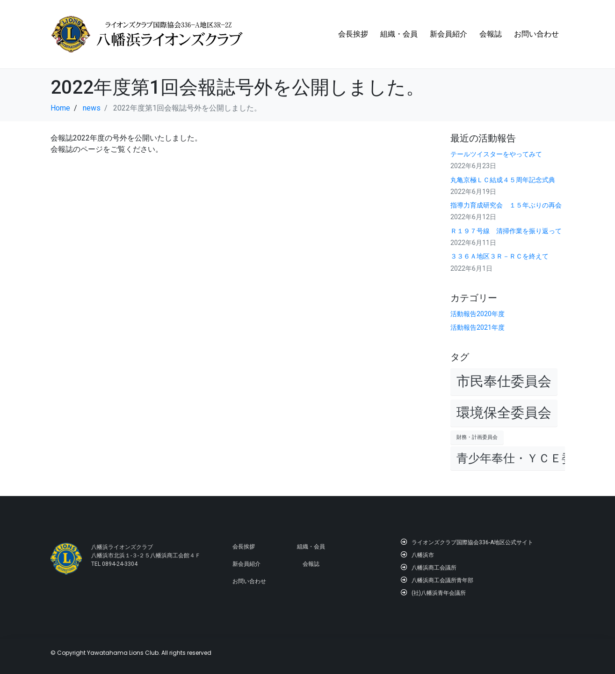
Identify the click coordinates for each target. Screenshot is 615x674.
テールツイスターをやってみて (496, 154)
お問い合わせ (536, 34)
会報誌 (490, 34)
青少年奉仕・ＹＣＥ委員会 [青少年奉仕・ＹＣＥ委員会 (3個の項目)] (526, 458)
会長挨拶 (353, 34)
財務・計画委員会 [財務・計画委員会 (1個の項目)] (477, 437)
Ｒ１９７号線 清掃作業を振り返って (506, 231)
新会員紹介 (448, 34)
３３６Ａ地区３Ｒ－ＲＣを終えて (499, 256)
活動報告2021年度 (477, 327)
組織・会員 (399, 34)
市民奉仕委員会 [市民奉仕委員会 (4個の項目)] (503, 381)
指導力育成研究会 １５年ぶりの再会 (506, 205)
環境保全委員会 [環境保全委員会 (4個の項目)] (503, 413)
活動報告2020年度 (477, 314)
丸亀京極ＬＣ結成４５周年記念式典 (502, 180)
